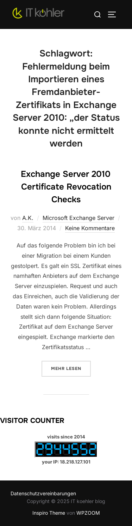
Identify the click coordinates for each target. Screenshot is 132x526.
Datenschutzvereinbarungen (43, 493)
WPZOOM (88, 513)
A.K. (27, 217)
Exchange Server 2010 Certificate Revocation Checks (66, 187)
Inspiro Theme (48, 513)
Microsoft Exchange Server (78, 217)
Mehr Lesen (71, 368)
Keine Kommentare (90, 228)
